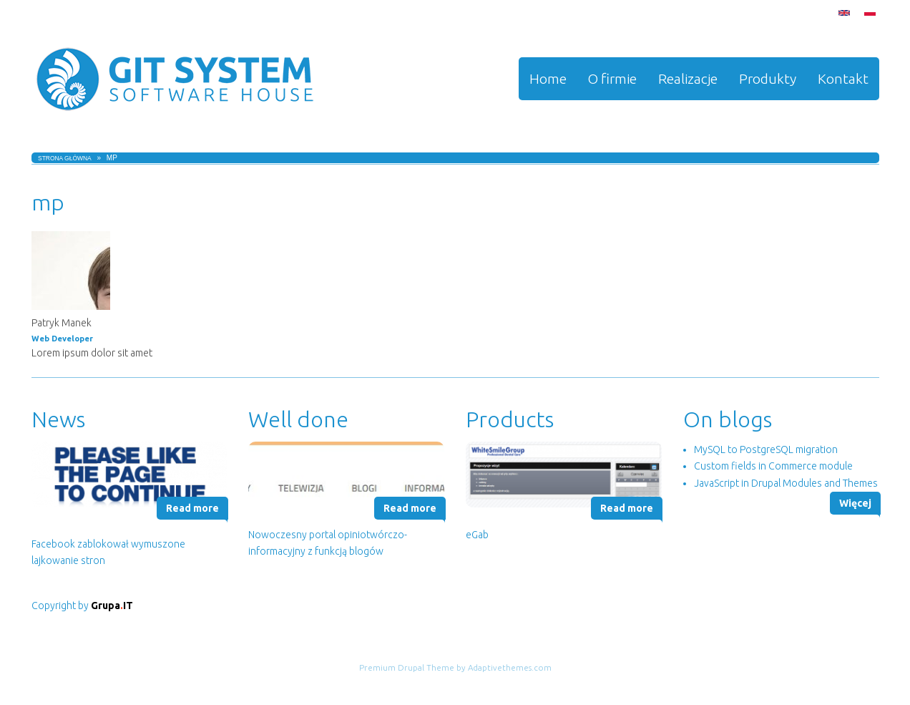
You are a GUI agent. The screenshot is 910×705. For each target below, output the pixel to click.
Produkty (767, 79)
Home (548, 79)
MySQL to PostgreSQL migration (766, 449)
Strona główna (65, 158)
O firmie (612, 79)
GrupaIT (112, 605)
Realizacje (688, 79)
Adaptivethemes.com (510, 667)
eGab (477, 534)
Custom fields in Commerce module (773, 466)
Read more (192, 508)
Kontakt (843, 79)
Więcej (855, 503)
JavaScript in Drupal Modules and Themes (786, 483)
